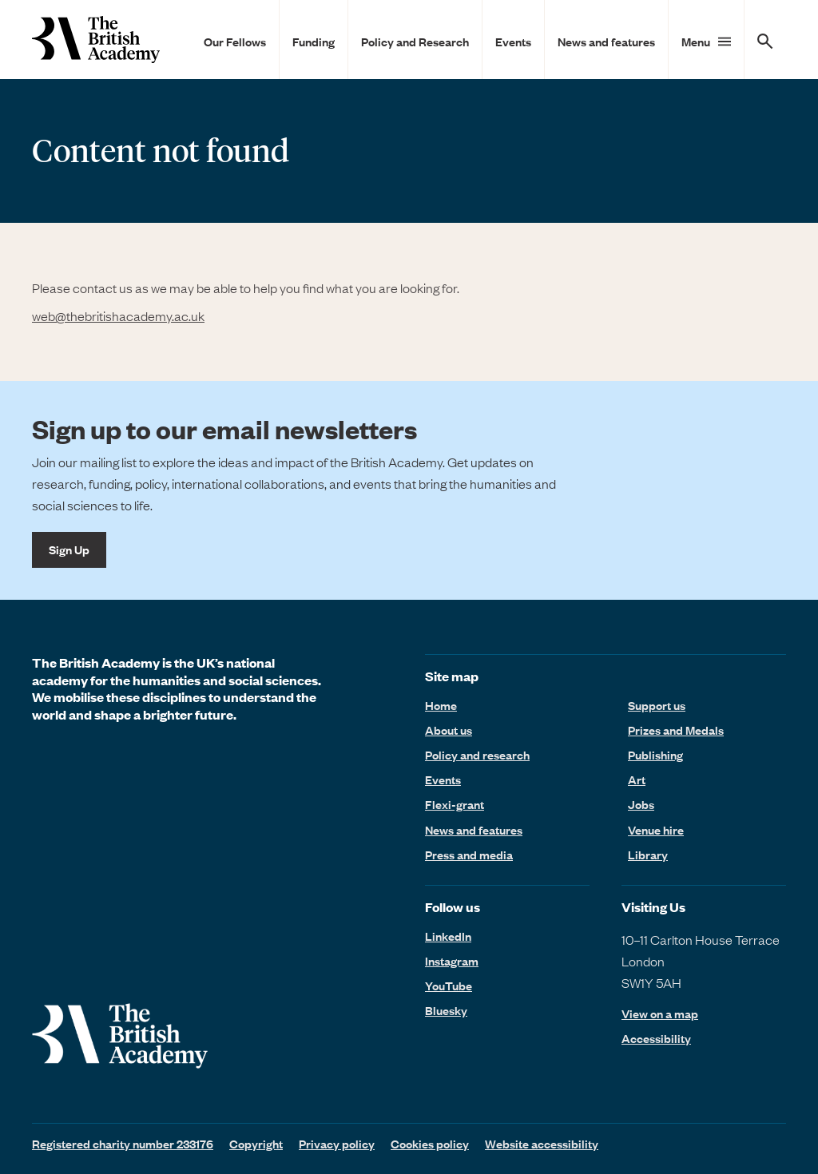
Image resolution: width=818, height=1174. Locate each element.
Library (648, 855)
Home (441, 705)
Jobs (641, 804)
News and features (606, 42)
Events (513, 42)
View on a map (659, 1013)
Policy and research (477, 755)
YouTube (448, 986)
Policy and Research (415, 42)
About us (448, 730)
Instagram (451, 961)
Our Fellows (235, 42)
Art (636, 779)
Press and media (469, 855)
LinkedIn (448, 936)
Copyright (256, 1144)
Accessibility (656, 1038)
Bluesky (446, 1010)
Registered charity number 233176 (122, 1144)
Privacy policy (337, 1144)
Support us (656, 705)
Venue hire (656, 830)
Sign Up (69, 549)
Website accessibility (541, 1144)
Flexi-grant (454, 804)
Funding (313, 42)
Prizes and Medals (676, 730)
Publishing (655, 755)
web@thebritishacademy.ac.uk (118, 315)
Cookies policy (430, 1144)
